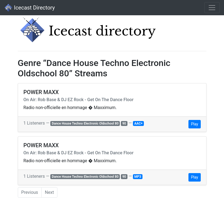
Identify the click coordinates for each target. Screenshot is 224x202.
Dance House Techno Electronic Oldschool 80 (85, 123)
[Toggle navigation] (212, 7)
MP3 (137, 177)
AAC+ (138, 123)
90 (124, 123)
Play (194, 124)
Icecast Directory (29, 8)
